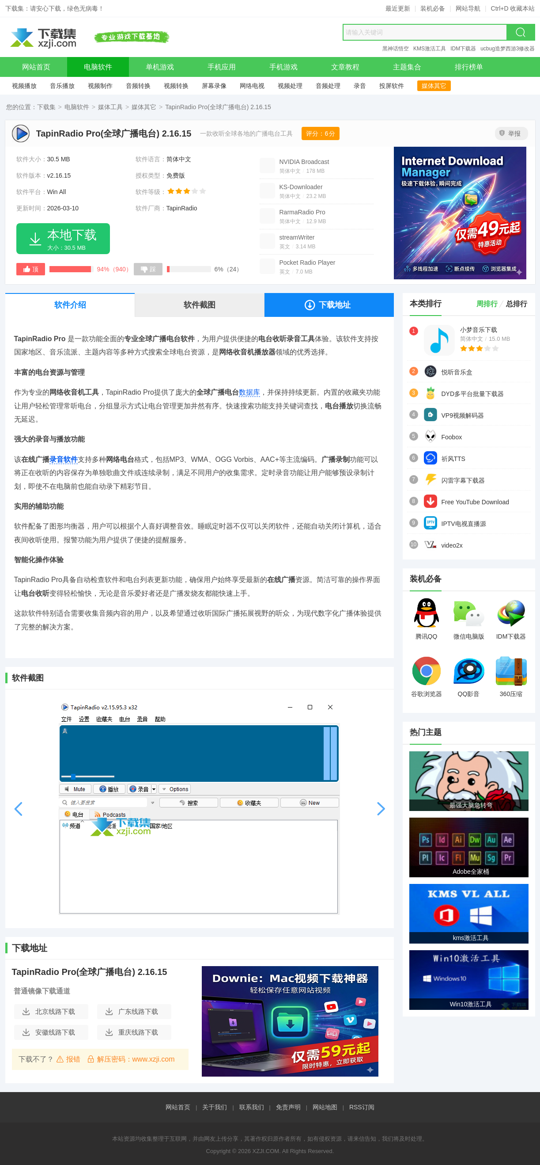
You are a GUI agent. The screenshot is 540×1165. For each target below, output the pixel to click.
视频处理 (290, 85)
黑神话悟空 (395, 49)
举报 (510, 133)
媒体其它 (434, 85)
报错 (68, 1059)
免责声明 (288, 1107)
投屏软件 (391, 85)
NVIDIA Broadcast (304, 161)
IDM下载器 (463, 49)
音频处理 (328, 85)
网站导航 (468, 8)
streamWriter (297, 237)
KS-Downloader (301, 186)
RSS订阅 (361, 1107)
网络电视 (252, 85)
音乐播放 (62, 85)
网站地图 (325, 1107)
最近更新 (397, 8)
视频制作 (100, 85)
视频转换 (176, 85)
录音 (360, 85)
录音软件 (63, 459)
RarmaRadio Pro (302, 212)
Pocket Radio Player (307, 262)
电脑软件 (76, 106)
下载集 (46, 106)
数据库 (249, 392)
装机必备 (432, 8)
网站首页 (178, 1107)
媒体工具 (110, 106)
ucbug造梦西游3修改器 (507, 49)
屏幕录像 (214, 85)
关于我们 (214, 1107)
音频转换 (138, 85)
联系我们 (251, 1107)
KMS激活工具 (429, 49)
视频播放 (24, 85)
